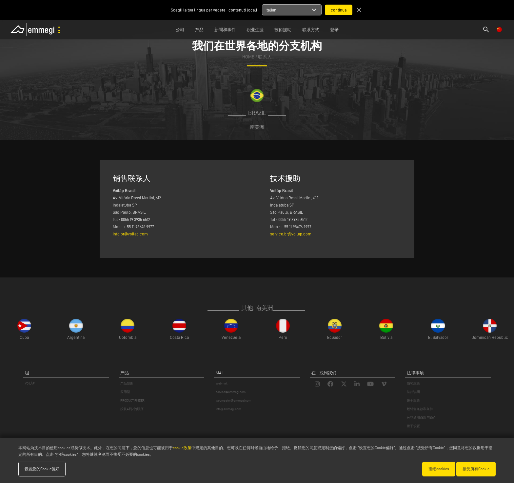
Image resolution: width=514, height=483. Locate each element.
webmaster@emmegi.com (233, 400)
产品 (199, 29)
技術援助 (282, 29)
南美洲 (257, 127)
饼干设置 (413, 426)
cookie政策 (182, 448)
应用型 (125, 392)
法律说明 (413, 392)
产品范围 (126, 383)
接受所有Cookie (476, 469)
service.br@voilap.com (290, 233)
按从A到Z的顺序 (132, 409)
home (248, 57)
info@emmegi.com (228, 409)
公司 (180, 29)
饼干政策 (413, 400)
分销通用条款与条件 (421, 417)
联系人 (265, 57)
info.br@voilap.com (130, 233)
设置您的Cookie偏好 (42, 469)
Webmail (221, 383)
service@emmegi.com (231, 392)
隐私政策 (413, 383)
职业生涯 (255, 29)
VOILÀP (30, 383)
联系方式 (310, 29)
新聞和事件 (225, 29)
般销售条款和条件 (420, 409)
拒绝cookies (438, 469)
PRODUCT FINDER (132, 400)
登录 (334, 29)
